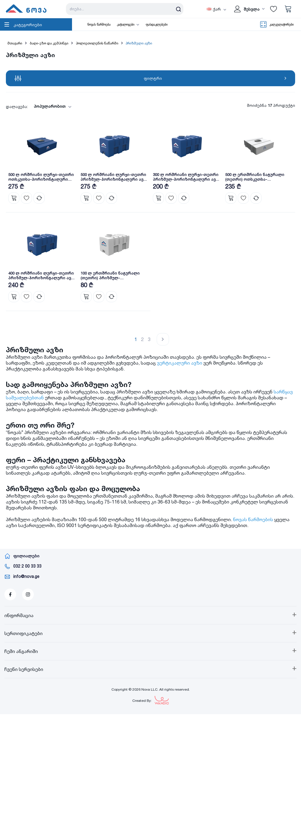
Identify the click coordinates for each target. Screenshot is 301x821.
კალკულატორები (282, 24)
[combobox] (50, 106)
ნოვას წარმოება (99, 24)
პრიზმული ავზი (139, 43)
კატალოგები (125, 24)
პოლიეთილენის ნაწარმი (97, 43)
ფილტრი (150, 78)
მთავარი (14, 43)
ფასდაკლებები (157, 24)
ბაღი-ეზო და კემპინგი (49, 43)
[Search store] (124, 9)
